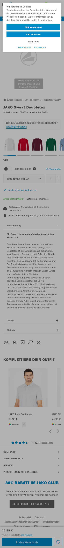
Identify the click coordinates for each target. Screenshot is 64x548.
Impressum (40, 47)
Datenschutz (24, 47)
